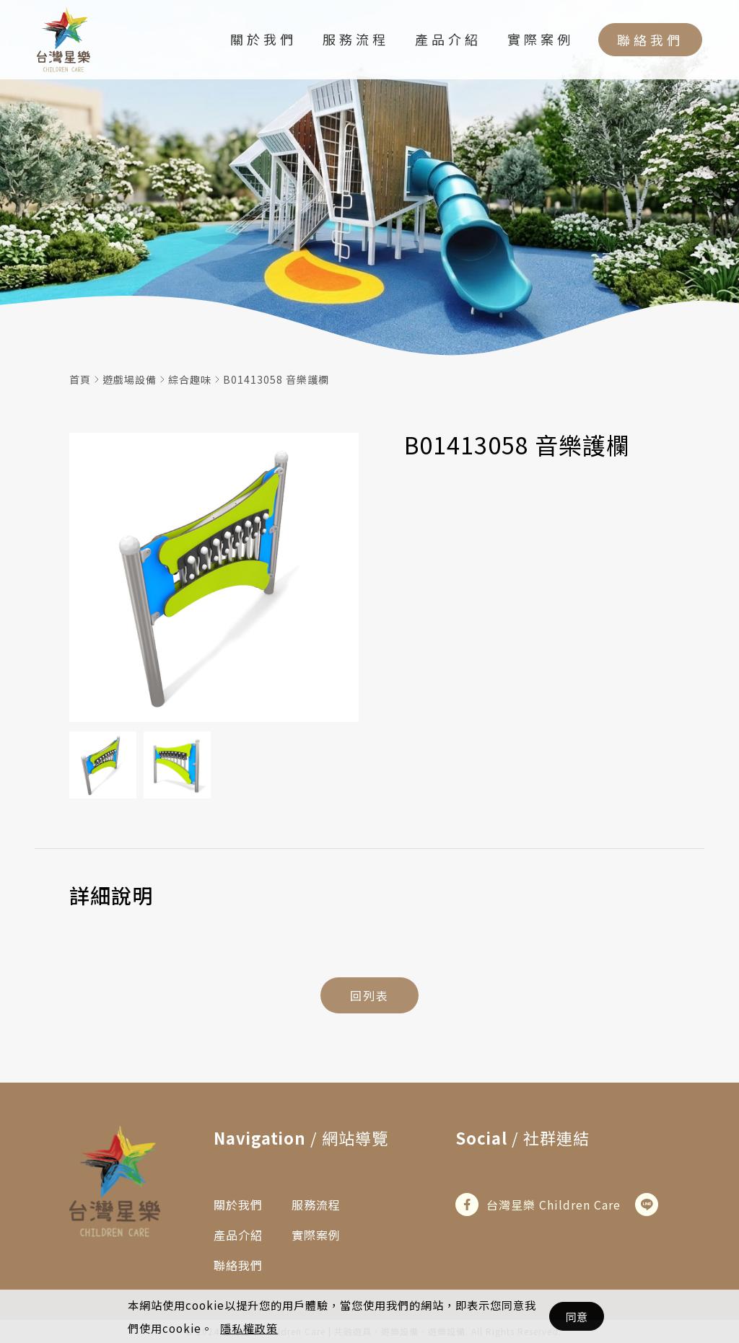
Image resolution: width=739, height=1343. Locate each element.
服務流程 (356, 39)
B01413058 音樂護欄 (276, 379)
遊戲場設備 (129, 379)
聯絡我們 (650, 39)
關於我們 (263, 39)
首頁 (80, 379)
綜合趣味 (189, 379)
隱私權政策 (249, 1328)
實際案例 (540, 39)
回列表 (369, 995)
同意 (576, 1316)
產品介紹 (448, 39)
